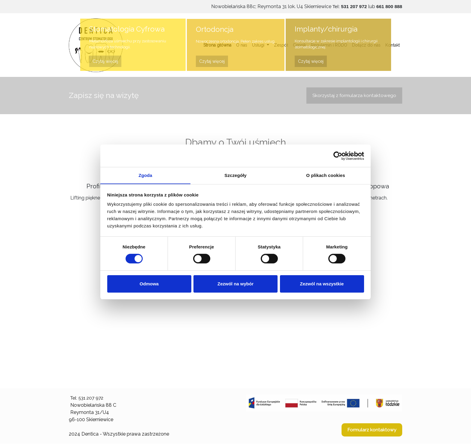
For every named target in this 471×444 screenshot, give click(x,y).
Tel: (348, 6)
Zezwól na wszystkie (322, 283)
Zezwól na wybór (235, 283)
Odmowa (149, 283)
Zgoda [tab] (145, 175)
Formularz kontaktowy (371, 430)
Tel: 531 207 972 (88, 398)
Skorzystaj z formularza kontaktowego (353, 95)
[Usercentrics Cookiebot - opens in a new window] (337, 155)
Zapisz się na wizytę (104, 95)
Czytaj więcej (105, 61)
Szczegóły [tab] (235, 175)
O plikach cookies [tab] (325, 175)
